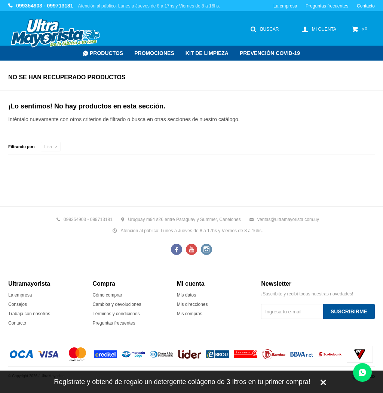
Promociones (154, 53)
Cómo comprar (107, 295)
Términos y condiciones (116, 313)
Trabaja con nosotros (29, 313)
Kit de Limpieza (207, 53)
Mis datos (186, 295)
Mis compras (189, 313)
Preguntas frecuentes (327, 6)
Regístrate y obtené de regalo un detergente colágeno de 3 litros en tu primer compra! (182, 382)
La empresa (285, 6)
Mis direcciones (192, 304)
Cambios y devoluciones (116, 304)
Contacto (366, 6)
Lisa (48, 146)
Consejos (17, 304)
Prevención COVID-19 (270, 53)
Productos (106, 53)
